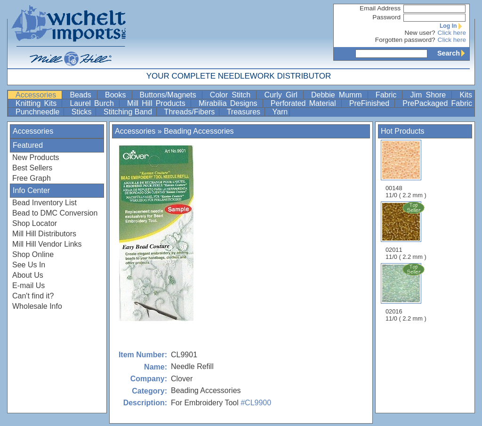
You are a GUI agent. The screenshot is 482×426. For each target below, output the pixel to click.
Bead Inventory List (44, 203)
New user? (420, 32)
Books (117, 95)
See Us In (28, 265)
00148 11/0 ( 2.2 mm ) (406, 169)
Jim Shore (430, 95)
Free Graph (31, 178)
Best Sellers (32, 168)
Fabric (388, 95)
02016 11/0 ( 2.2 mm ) (407, 292)
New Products (35, 157)
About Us (27, 275)
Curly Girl (282, 95)
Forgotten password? (405, 39)
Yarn (280, 112)
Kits (465, 95)
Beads (82, 95)
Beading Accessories (199, 131)
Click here (452, 32)
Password (386, 17)
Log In (453, 26)
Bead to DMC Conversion (54, 213)
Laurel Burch (93, 103)
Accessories (38, 95)
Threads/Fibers (190, 112)
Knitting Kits (38, 103)
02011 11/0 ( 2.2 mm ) (407, 230)
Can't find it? (33, 296)
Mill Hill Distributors (44, 234)
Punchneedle (39, 112)
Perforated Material (305, 103)
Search (453, 53)
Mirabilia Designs (230, 103)
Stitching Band (129, 112)
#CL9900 (256, 403)
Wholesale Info (37, 306)
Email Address (380, 8)
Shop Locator (34, 223)
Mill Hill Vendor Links (47, 244)
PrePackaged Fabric (437, 103)
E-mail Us (28, 285)
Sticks (83, 112)
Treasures (245, 112)
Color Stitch (232, 95)
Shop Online (33, 254)
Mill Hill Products (158, 103)
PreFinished (371, 103)
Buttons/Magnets (170, 95)
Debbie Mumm (338, 95)
